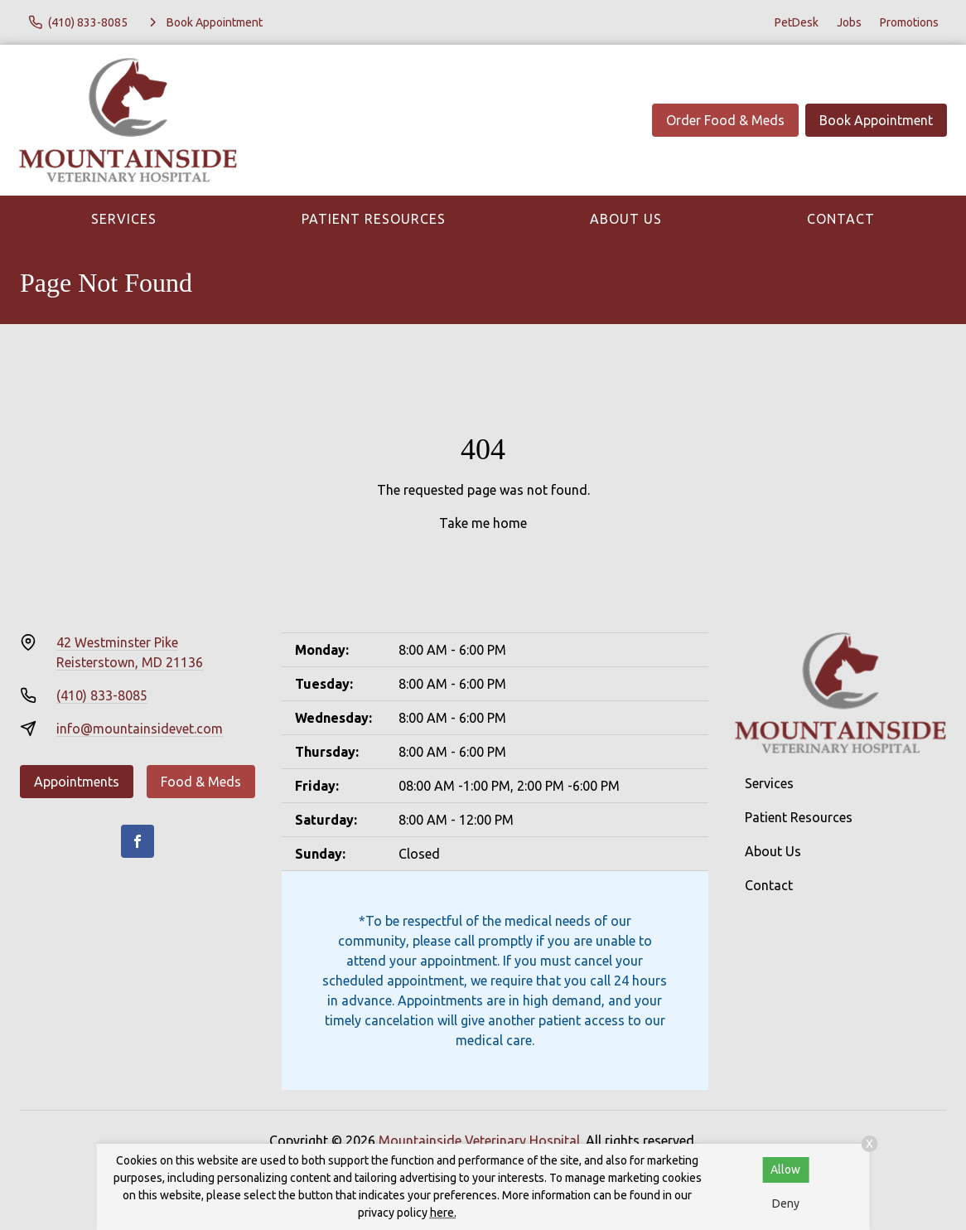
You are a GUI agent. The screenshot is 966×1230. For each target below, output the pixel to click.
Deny (785, 1203)
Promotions (909, 22)
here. (443, 1212)
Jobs (849, 22)
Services (124, 218)
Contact (841, 218)
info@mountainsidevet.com (139, 728)
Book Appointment (876, 120)
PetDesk (797, 22)
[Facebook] (137, 841)
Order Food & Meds (725, 120)
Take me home (483, 523)
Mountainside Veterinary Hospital (479, 1140)
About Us (626, 218)
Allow (785, 1169)
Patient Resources (374, 218)
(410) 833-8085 (101, 695)
